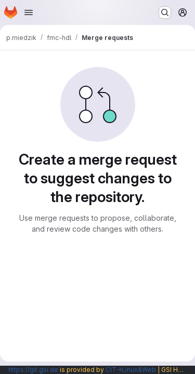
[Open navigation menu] (28, 12)
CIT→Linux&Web (131, 369)
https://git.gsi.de (33, 369)
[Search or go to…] (165, 12)
